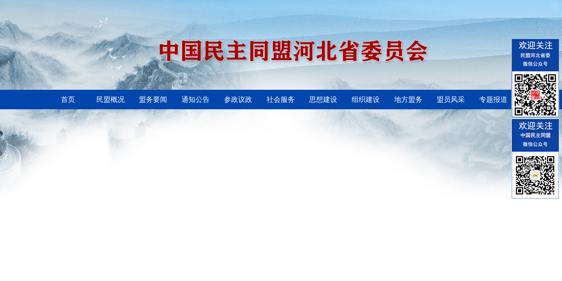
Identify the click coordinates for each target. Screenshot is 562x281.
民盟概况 (110, 99)
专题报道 (493, 99)
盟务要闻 (153, 99)
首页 (68, 99)
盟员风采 (451, 99)
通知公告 (195, 99)
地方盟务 (408, 99)
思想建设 (323, 99)
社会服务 (281, 99)
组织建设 (366, 99)
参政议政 (238, 99)
